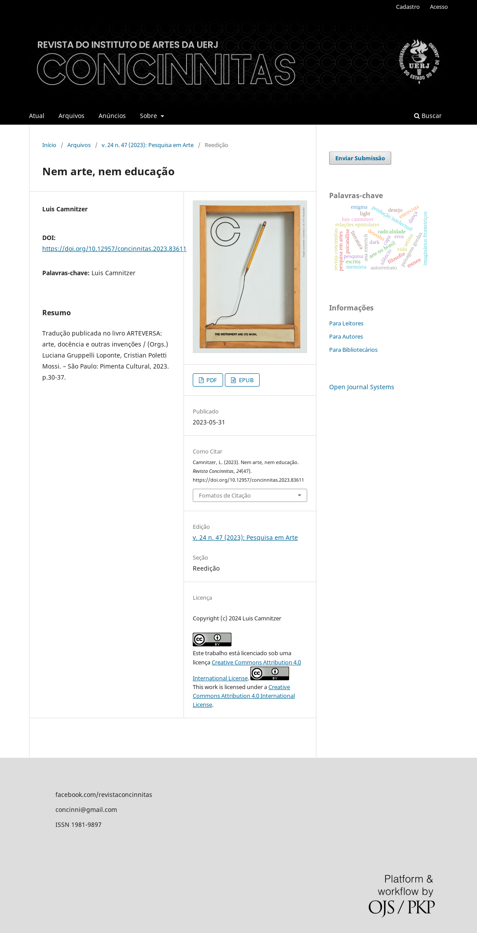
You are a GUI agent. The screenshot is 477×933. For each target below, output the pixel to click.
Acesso (439, 7)
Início (49, 145)
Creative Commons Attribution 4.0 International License (244, 695)
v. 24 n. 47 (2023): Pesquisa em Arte (148, 145)
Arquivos (71, 115)
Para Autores (346, 336)
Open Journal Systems (361, 387)
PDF (211, 380)
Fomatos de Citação (225, 495)
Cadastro (408, 7)
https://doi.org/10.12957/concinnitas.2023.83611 (114, 248)
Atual (36, 115)
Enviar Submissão (360, 158)
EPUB (245, 380)
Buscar (428, 115)
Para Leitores (346, 323)
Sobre (149, 115)
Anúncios (112, 115)
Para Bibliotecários (353, 350)
